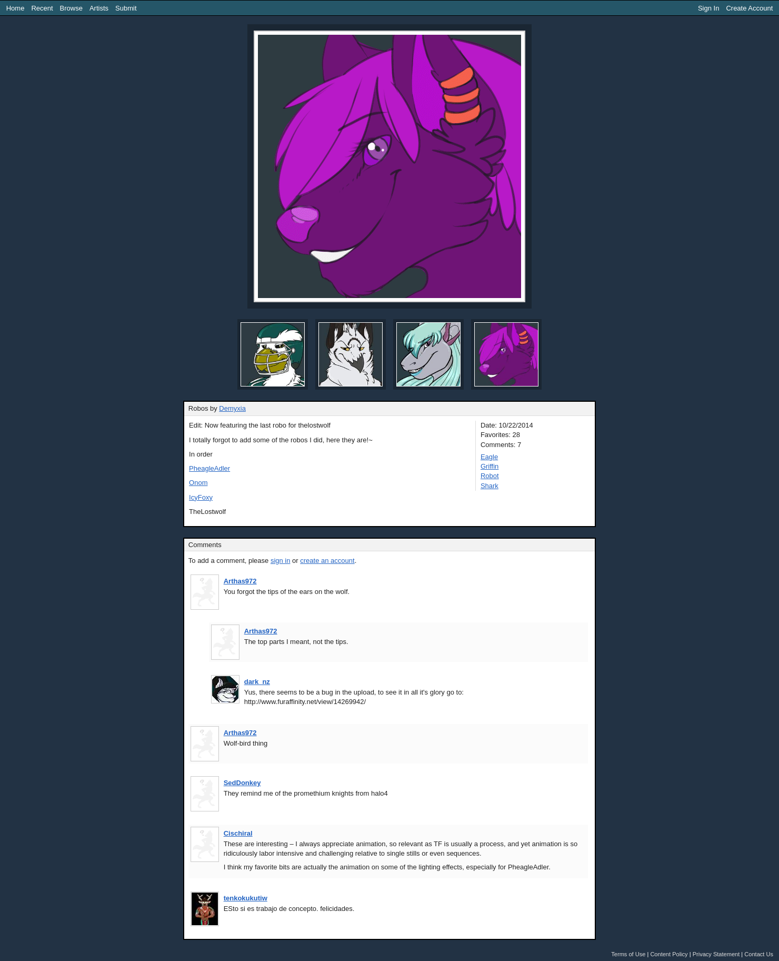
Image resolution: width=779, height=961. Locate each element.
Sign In (708, 8)
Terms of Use (628, 954)
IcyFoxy (201, 497)
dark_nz (257, 682)
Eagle (489, 457)
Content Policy (668, 954)
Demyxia (232, 408)
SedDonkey (242, 783)
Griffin (489, 466)
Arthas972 (240, 581)
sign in (281, 560)
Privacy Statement (716, 954)
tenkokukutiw (245, 898)
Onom (198, 483)
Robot (490, 476)
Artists (98, 8)
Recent (42, 8)
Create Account (749, 8)
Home (15, 8)
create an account (327, 560)
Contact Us (758, 954)
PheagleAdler (209, 468)
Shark (489, 486)
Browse (71, 8)
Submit (125, 8)
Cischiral (238, 833)
